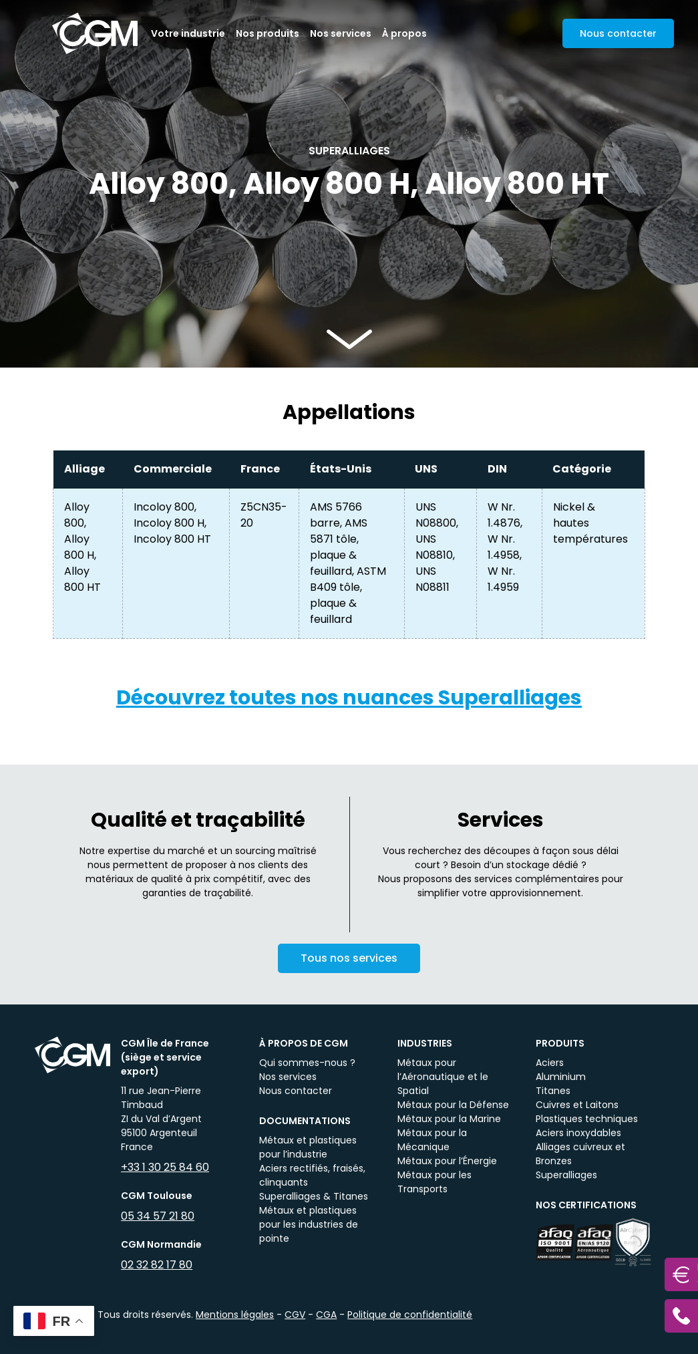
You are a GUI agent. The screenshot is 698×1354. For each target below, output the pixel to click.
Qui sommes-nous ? (307, 1062)
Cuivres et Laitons (577, 1104)
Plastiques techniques (587, 1118)
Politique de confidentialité (409, 1314)
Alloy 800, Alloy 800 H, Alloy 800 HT (82, 547)
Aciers (550, 1062)
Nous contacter (295, 1090)
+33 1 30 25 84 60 (165, 1167)
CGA (326, 1314)
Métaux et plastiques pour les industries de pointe (308, 1224)
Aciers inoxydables (578, 1132)
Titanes (553, 1090)
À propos (404, 33)
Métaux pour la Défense (453, 1104)
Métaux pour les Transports (434, 1182)
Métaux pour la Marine (449, 1118)
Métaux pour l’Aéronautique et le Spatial (442, 1076)
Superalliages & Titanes (313, 1196)
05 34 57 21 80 (157, 1216)
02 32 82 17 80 (156, 1264)
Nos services (340, 33)
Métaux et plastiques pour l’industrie (308, 1147)
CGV (295, 1314)
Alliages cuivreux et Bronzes (580, 1154)
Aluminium (561, 1076)
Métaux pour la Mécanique (432, 1140)
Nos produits (267, 33)
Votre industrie (188, 33)
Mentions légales (235, 1314)
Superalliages (566, 1175)
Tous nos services (349, 968)
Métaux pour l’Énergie (447, 1161)
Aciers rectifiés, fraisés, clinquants (312, 1175)
